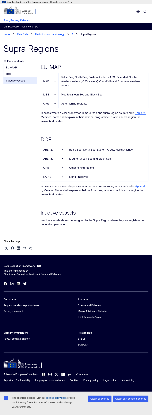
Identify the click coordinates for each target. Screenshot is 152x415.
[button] (6, 248)
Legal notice (109, 380)
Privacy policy (90, 380)
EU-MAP (11, 67)
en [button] (138, 11)
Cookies (74, 380)
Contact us (82, 374)
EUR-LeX (83, 344)
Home (7, 34)
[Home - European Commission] (22, 10)
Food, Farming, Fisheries (17, 20)
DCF (9, 74)
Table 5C (140, 112)
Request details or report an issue (21, 305)
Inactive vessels (15, 80)
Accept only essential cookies (130, 398)
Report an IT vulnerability (17, 380)
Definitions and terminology (49, 34)
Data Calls (22, 34)
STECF (82, 338)
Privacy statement (13, 311)
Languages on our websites (50, 380)
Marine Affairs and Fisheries (92, 311)
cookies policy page (56, 398)
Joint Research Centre (90, 317)
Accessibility (128, 380)
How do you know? (61, 2)
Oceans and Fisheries (89, 305)
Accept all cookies (99, 398)
